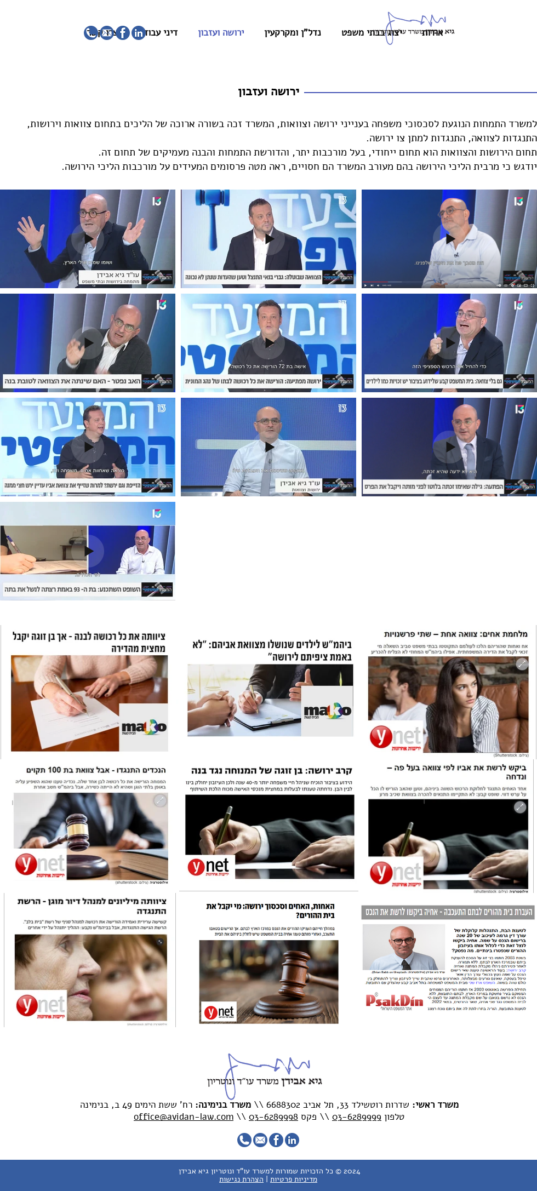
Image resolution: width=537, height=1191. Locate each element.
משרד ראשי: (435, 1104)
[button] (268, 92)
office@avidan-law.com (183, 1116)
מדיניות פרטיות (293, 1179)
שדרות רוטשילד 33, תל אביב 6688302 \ (335, 1104)
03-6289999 (356, 1116)
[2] (123, 33)
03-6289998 (273, 1116)
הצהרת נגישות (241, 1179)
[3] (107, 33)
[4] (91, 33)
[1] (139, 33)
